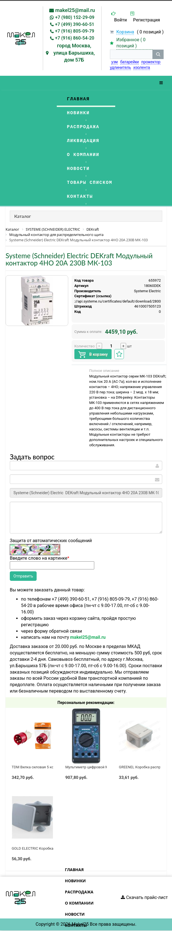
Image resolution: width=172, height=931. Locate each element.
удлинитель (120, 67)
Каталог (22, 216)
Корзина (125, 32)
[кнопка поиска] (158, 54)
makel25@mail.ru (75, 10)
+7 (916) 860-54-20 (74, 38)
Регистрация (146, 20)
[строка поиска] (131, 54)
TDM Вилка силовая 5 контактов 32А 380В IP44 (52, 767)
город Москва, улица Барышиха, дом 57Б (74, 53)
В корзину (93, 354)
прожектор (150, 62)
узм (114, 62)
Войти (120, 20)
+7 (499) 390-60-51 (74, 24)
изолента (141, 67)
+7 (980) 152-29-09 (74, 17)
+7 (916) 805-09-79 (74, 31)
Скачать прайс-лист (144, 897)
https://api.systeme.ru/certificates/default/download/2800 (113, 301)
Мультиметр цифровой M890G (91, 767)
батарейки (129, 62)
